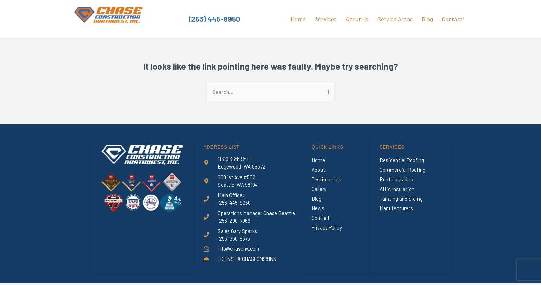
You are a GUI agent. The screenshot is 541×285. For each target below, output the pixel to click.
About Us (357, 19)
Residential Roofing (402, 160)
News (318, 208)
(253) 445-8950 (214, 19)
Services (326, 19)
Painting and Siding (401, 199)
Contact (452, 19)
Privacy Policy (327, 228)
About (318, 170)
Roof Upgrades (396, 179)
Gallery (319, 189)
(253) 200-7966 (234, 221)
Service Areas (395, 19)
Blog (427, 19)
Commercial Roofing (402, 170)
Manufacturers (396, 208)
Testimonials (326, 179)
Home (298, 19)
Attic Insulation (397, 189)
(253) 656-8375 (234, 239)
